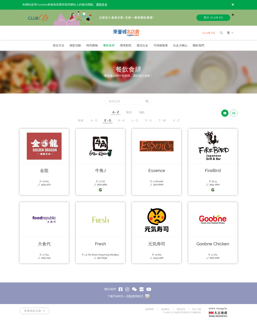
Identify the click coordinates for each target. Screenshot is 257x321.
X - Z (176, 120)
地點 (142, 112)
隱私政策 (181, 309)
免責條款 (165, 309)
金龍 (44, 170)
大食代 (44, 243)
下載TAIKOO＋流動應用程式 (128, 296)
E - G (107, 120)
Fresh (100, 243)
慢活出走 (142, 45)
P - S (148, 120)
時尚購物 (92, 45)
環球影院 (125, 45)
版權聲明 (149, 309)
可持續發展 (160, 45)
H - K (121, 120)
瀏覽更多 (101, 5)
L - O (135, 120)
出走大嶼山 (180, 45)
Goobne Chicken (212, 243)
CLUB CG (208, 33)
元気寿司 (156, 243)
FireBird (213, 170)
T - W (162, 120)
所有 (81, 120)
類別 (129, 112)
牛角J (100, 170)
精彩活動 (75, 45)
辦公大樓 (196, 309)
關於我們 (198, 45)
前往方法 (58, 45)
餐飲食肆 (109, 45)
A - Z (115, 112)
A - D (94, 120)
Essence (156, 170)
